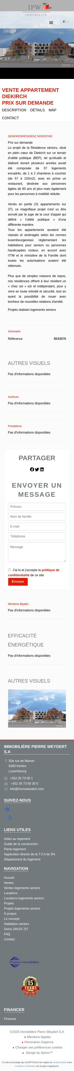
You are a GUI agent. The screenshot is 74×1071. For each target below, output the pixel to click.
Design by (39, 1052)
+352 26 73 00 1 (21, 778)
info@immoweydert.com (27, 789)
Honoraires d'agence (38, 1042)
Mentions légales (39, 1037)
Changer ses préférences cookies (38, 1047)
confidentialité (59, 1062)
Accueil (37, 10)
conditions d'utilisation (25, 1066)
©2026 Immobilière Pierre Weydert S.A (37, 1032)
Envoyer (18, 581)
